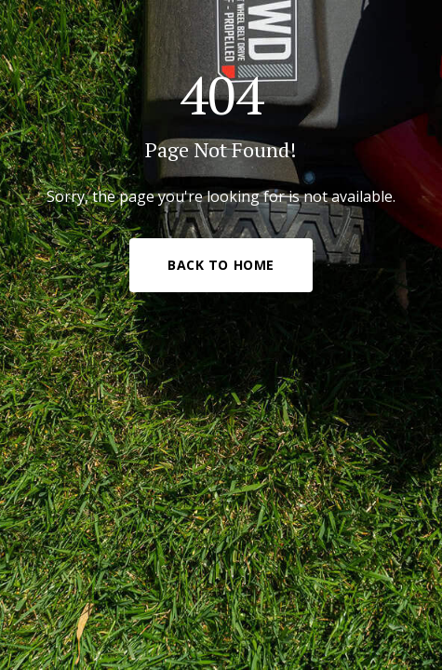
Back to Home (221, 265)
